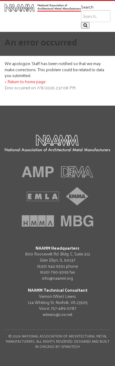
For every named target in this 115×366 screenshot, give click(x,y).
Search (87, 7)
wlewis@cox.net (57, 314)
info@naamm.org (57, 278)
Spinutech (70, 346)
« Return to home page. (25, 81)
